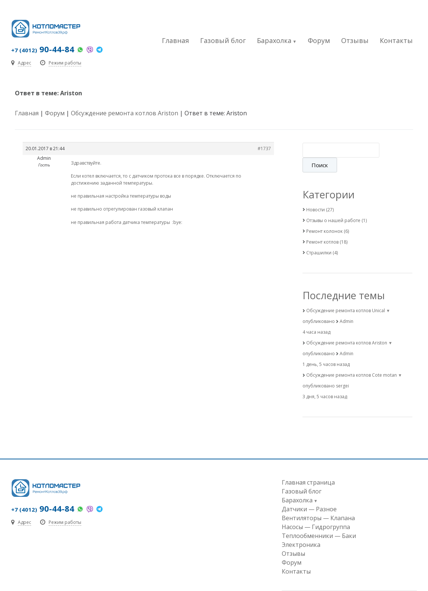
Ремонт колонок (324, 216)
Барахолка (274, 40)
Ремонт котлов (322, 227)
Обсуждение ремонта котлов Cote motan (351, 360)
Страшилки (318, 238)
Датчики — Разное (309, 494)
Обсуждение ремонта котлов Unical (345, 296)
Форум (319, 40)
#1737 (264, 148)
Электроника (301, 530)
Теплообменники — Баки (319, 521)
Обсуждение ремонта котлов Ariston (124, 113)
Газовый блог (223, 40)
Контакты (396, 40)
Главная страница (308, 467)
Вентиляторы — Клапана (318, 503)
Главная (175, 40)
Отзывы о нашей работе (333, 205)
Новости (315, 195)
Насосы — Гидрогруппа (316, 512)
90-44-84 (42, 49)
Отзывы (355, 40)
